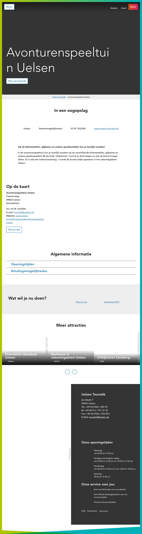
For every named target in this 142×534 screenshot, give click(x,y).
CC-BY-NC (46, 352)
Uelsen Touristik (59, 97)
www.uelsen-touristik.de (106, 128)
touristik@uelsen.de (24, 212)
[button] (17, 81)
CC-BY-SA (138, 357)
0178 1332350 (78, 128)
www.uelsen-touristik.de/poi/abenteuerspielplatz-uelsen (25, 219)
